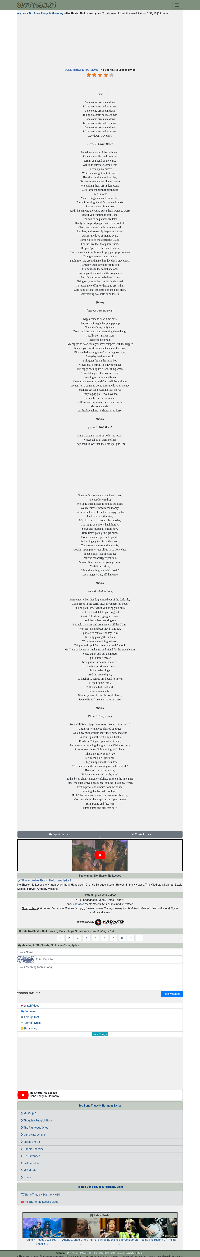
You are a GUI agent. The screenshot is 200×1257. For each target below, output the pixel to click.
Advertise (131, 1253)
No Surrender (30, 1156)
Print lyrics (29, 1028)
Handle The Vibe (32, 1149)
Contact (120, 1253)
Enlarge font (30, 1017)
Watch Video (30, 1005)
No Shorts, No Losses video (39, 1201)
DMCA (82, 1253)
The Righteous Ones (34, 1127)
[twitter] (68, 1253)
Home (26, 1177)
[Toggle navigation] (177, 5)
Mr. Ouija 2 (29, 1113)
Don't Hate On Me (33, 1134)
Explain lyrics (59, 834)
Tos (89, 1253)
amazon (79, 904)
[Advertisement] (100, 40)
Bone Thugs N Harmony (48, 13)
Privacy (74, 1253)
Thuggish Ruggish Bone (37, 1120)
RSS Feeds (98, 1253)
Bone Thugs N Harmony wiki (40, 1194)
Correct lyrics (141, 834)
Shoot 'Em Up (30, 1142)
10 (139, 938)
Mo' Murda (29, 1170)
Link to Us (110, 1253)
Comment (29, 1011)
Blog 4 (140, 1253)
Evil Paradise (30, 1163)
